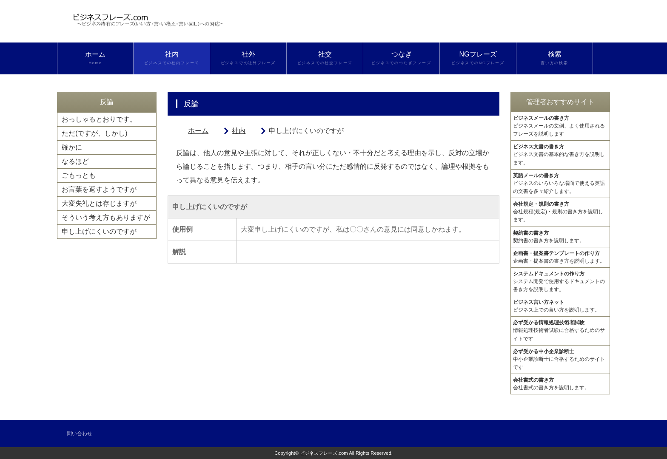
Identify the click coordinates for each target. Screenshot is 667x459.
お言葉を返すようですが (99, 189)
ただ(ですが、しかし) (95, 133)
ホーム (95, 58)
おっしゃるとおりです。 (99, 119)
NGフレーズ (478, 58)
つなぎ (401, 58)
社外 (248, 58)
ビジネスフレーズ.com (324, 453)
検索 (554, 58)
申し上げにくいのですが (99, 231)
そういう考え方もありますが (106, 217)
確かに (72, 147)
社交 (325, 58)
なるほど (75, 161)
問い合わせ (79, 433)
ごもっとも (79, 175)
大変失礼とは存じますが (99, 203)
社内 (172, 58)
